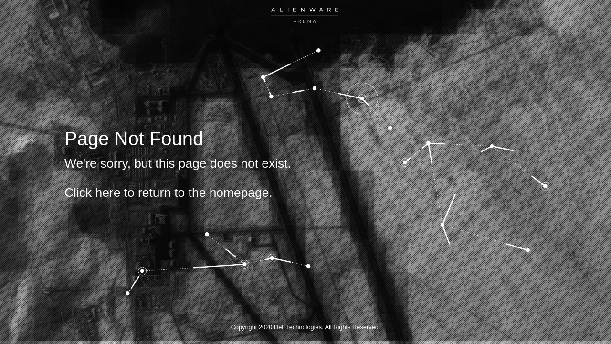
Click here (92, 192)
